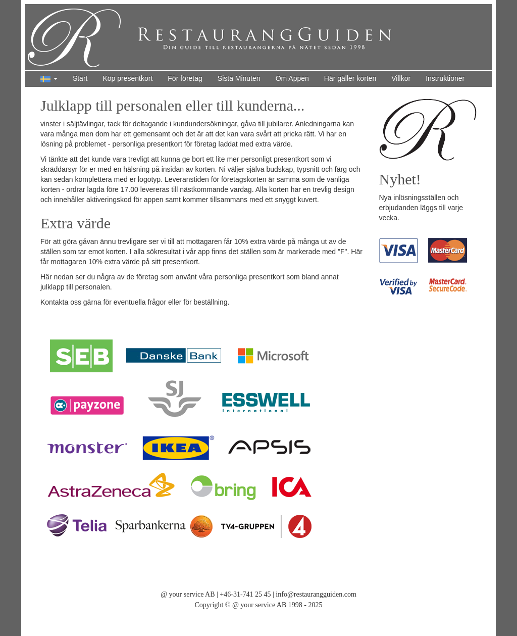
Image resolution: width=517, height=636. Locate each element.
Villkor (400, 78)
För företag (185, 78)
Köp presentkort (127, 78)
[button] (49, 79)
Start (80, 78)
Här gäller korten (350, 78)
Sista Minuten (239, 78)
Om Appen (292, 78)
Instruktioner (445, 78)
